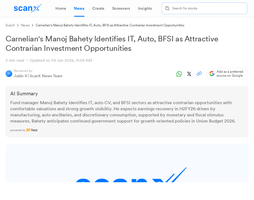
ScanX (10, 25)
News (25, 25)
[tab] (60, 8)
